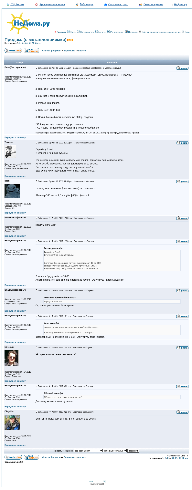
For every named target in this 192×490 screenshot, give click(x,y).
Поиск (71, 32)
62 (33, 43)
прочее (82, 50)
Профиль (131, 32)
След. (38, 43)
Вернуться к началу (15, 137)
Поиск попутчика (153, 4)
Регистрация (115, 32)
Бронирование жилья (52, 4)
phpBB (101, 484)
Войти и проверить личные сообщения (160, 32)
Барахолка (69, 50)
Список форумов (51, 50)
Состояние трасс (118, 4)
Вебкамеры (86, 4)
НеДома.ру (180, 4)
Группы (100, 32)
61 (30, 43)
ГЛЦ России (17, 4)
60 (26, 43)
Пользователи (85, 32)
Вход (186, 32)
